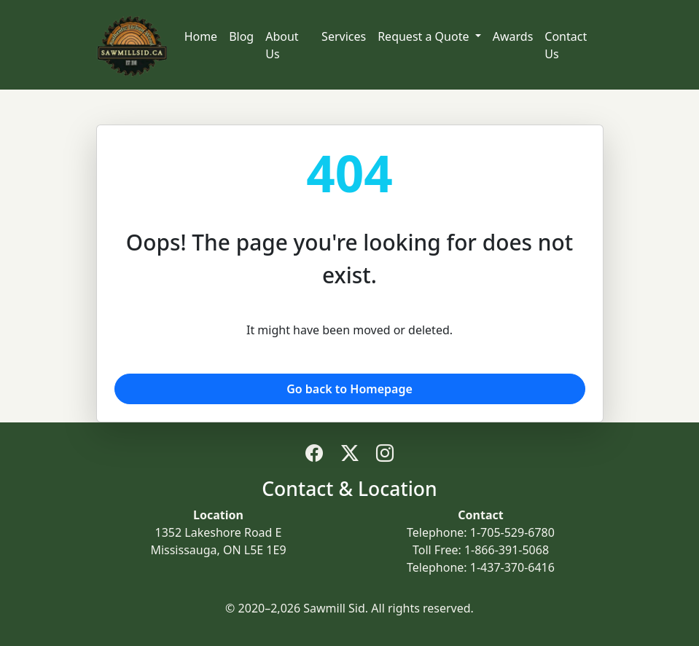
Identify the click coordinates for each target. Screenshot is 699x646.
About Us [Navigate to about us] (281, 45)
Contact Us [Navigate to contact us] (565, 45)
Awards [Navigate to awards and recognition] (513, 36)
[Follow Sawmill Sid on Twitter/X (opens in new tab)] (350, 453)
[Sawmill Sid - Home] (131, 45)
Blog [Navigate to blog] (241, 36)
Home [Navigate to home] (201, 36)
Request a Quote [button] (425, 36)
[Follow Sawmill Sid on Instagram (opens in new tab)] (385, 453)
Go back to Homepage (349, 389)
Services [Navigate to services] (343, 36)
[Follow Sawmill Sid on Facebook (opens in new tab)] (314, 453)
